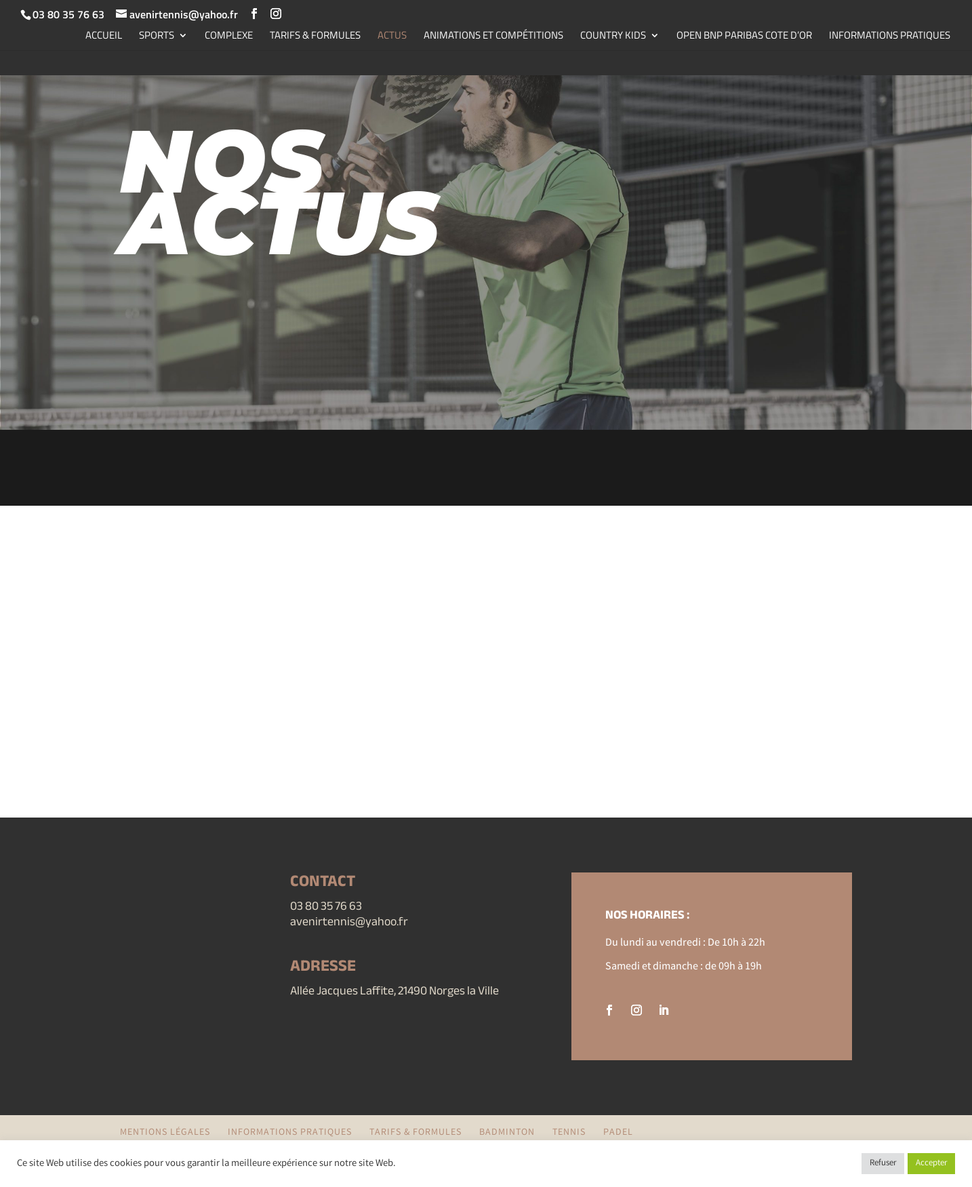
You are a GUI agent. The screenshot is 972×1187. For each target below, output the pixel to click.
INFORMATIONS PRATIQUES (889, 37)
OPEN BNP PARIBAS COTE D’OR (744, 37)
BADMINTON (507, 1133)
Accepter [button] (931, 1163)
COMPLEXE (229, 37)
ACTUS (392, 37)
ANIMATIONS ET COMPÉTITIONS (493, 37)
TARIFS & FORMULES (315, 37)
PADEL (618, 1133)
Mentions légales (165, 1133)
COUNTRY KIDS (613, 37)
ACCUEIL (103, 37)
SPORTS (156, 37)
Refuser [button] (883, 1163)
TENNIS (569, 1133)
